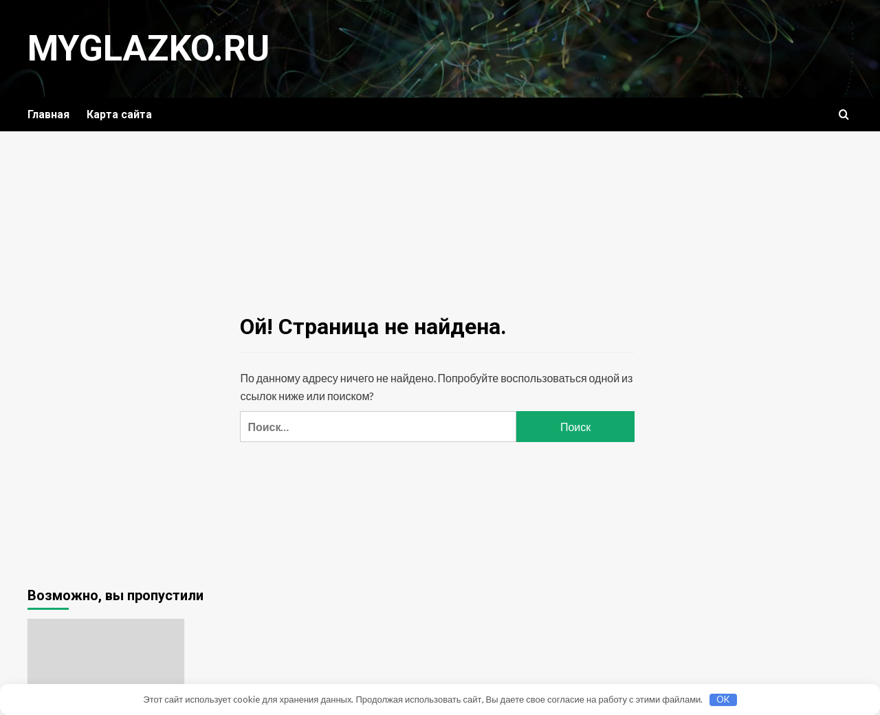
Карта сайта (119, 114)
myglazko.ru (149, 48)
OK (722, 699)
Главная (48, 114)
